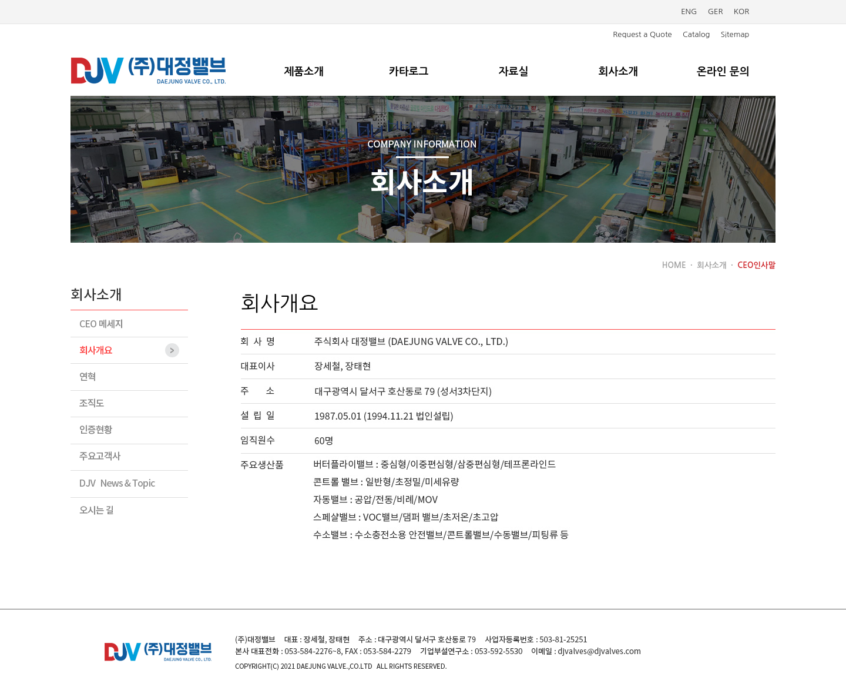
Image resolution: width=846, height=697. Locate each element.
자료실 (514, 71)
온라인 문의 (723, 71)
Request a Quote (642, 34)
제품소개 (304, 71)
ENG (689, 11)
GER (715, 11)
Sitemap (735, 34)
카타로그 (409, 71)
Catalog (696, 34)
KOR (742, 11)
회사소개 (619, 71)
